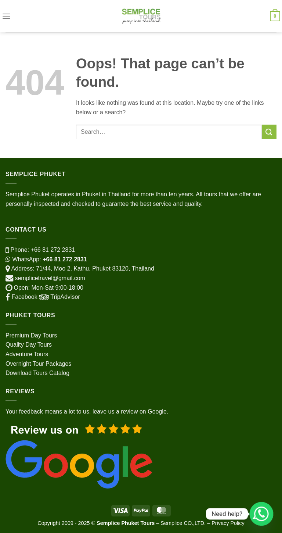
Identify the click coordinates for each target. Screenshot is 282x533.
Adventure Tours (27, 354)
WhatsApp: (46, 259)
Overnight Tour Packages (38, 364)
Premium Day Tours (31, 335)
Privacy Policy (228, 523)
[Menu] (6, 16)
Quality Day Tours (29, 344)
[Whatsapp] (261, 514)
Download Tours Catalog (37, 373)
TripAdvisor (58, 297)
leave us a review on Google (130, 411)
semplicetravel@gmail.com (50, 278)
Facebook (21, 297)
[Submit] (269, 132)
